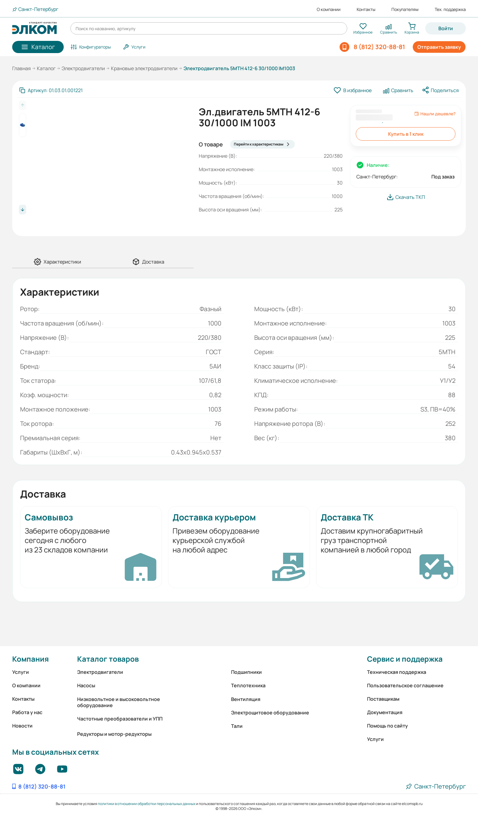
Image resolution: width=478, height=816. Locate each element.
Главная (21, 68)
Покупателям (405, 9)
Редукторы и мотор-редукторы (114, 734)
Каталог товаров (108, 659)
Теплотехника (248, 685)
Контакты (366, 9)
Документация (384, 712)
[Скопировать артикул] (51, 90)
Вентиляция (245, 699)
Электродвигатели (83, 68)
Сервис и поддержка (405, 659)
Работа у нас (27, 712)
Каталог (46, 68)
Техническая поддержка (396, 672)
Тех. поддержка (450, 9)
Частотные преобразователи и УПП (119, 719)
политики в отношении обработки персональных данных (146, 803)
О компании (329, 9)
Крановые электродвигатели (144, 68)
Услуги (20, 672)
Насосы (86, 685)
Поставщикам (383, 699)
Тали (237, 726)
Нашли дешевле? (434, 113)
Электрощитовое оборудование (270, 713)
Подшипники (246, 672)
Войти (445, 28)
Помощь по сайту (387, 726)
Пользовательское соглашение (405, 685)
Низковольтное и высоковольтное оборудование (118, 702)
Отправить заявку (439, 47)
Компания (30, 659)
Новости (22, 726)
